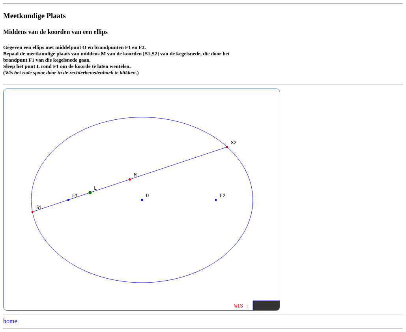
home (10, 321)
